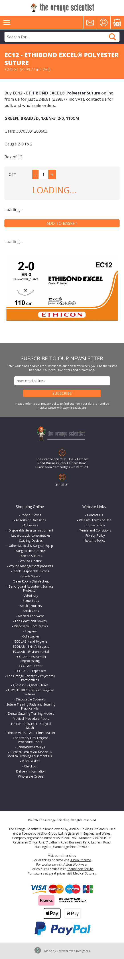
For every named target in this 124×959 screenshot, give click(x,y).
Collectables (31, 636)
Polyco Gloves (31, 515)
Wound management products (31, 566)
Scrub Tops (31, 600)
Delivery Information (31, 771)
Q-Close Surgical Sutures (31, 685)
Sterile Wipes (31, 576)
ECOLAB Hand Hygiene (30, 641)
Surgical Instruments (31, 551)
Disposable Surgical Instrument (30, 530)
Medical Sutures (84, 873)
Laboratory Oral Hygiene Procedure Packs (31, 740)
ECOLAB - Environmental (31, 651)
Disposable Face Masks (31, 626)
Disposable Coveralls (31, 699)
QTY (12, 174)
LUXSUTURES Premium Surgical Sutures (31, 692)
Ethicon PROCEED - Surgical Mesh (31, 726)
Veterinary (31, 595)
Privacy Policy (95, 535)
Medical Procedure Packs (31, 718)
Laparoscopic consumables (31, 535)
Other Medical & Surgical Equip (31, 545)
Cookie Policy (95, 525)
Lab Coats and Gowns (31, 621)
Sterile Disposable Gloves (31, 571)
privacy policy (50, 404)
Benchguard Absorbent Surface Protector (30, 588)
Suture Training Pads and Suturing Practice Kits (30, 706)
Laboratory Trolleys (31, 747)
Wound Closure (31, 561)
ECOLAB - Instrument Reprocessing (30, 659)
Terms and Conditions (95, 530)
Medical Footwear (31, 616)
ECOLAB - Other (31, 666)
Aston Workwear (75, 864)
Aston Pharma (80, 860)
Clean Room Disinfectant (31, 581)
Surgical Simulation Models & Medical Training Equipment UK (29, 754)
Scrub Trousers (31, 606)
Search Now (112, 36)
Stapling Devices (31, 540)
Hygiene (31, 631)
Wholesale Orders (31, 776)
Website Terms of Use (95, 520)
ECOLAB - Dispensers (31, 671)
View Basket (31, 761)
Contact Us (95, 515)
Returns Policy (95, 540)
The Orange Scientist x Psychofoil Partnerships (31, 678)
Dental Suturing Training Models (31, 713)
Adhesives (31, 525)
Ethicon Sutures (31, 556)
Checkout (31, 766)
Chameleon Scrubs (80, 869)
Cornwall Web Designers (73, 951)
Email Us (62, 484)
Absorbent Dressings (31, 520)
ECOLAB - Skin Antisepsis (31, 646)
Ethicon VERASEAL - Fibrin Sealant (30, 733)
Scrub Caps (31, 611)
